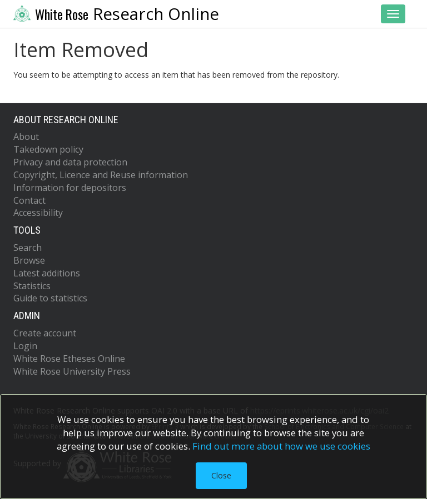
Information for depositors (69, 188)
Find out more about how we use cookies (281, 446)
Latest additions (46, 273)
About (26, 136)
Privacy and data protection (70, 162)
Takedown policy (48, 149)
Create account (44, 333)
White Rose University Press (72, 371)
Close (221, 475)
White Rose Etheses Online (69, 358)
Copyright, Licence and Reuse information (100, 175)
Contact (29, 200)
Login (25, 346)
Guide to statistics (50, 298)
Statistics (32, 286)
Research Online (116, 14)
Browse (29, 260)
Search (27, 247)
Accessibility (38, 212)
